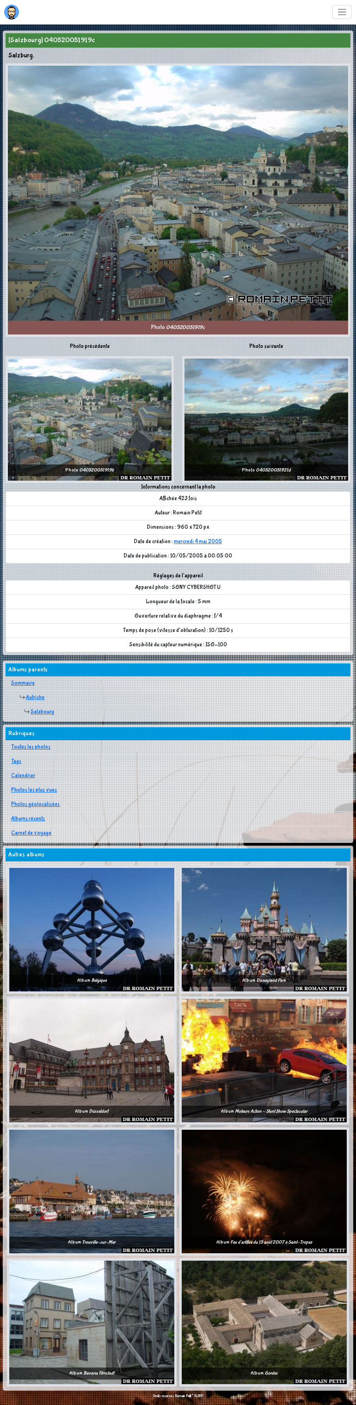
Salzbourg (42, 712)
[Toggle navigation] (342, 12)
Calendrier (23, 776)
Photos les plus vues (34, 790)
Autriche (35, 697)
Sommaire (23, 683)
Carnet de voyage (31, 833)
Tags (16, 761)
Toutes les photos (31, 747)
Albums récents (28, 819)
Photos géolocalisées (35, 804)
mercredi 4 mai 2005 (198, 541)
